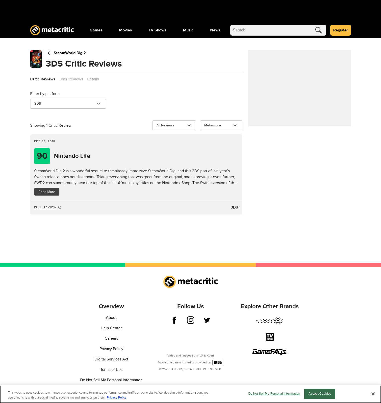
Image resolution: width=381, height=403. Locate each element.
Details (93, 79)
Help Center (111, 328)
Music (188, 30)
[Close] (373, 393)
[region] (190, 394)
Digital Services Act (111, 359)
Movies (125, 30)
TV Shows (157, 30)
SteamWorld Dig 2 (66, 53)
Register (340, 30)
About (111, 317)
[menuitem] (96, 30)
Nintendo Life (72, 156)
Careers (111, 338)
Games (96, 30)
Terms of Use (111, 369)
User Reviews (71, 79)
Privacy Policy (111, 348)
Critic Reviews (42, 79)
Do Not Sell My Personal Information (111, 380)
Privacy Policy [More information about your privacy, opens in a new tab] (117, 398)
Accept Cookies (319, 394)
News (215, 30)
